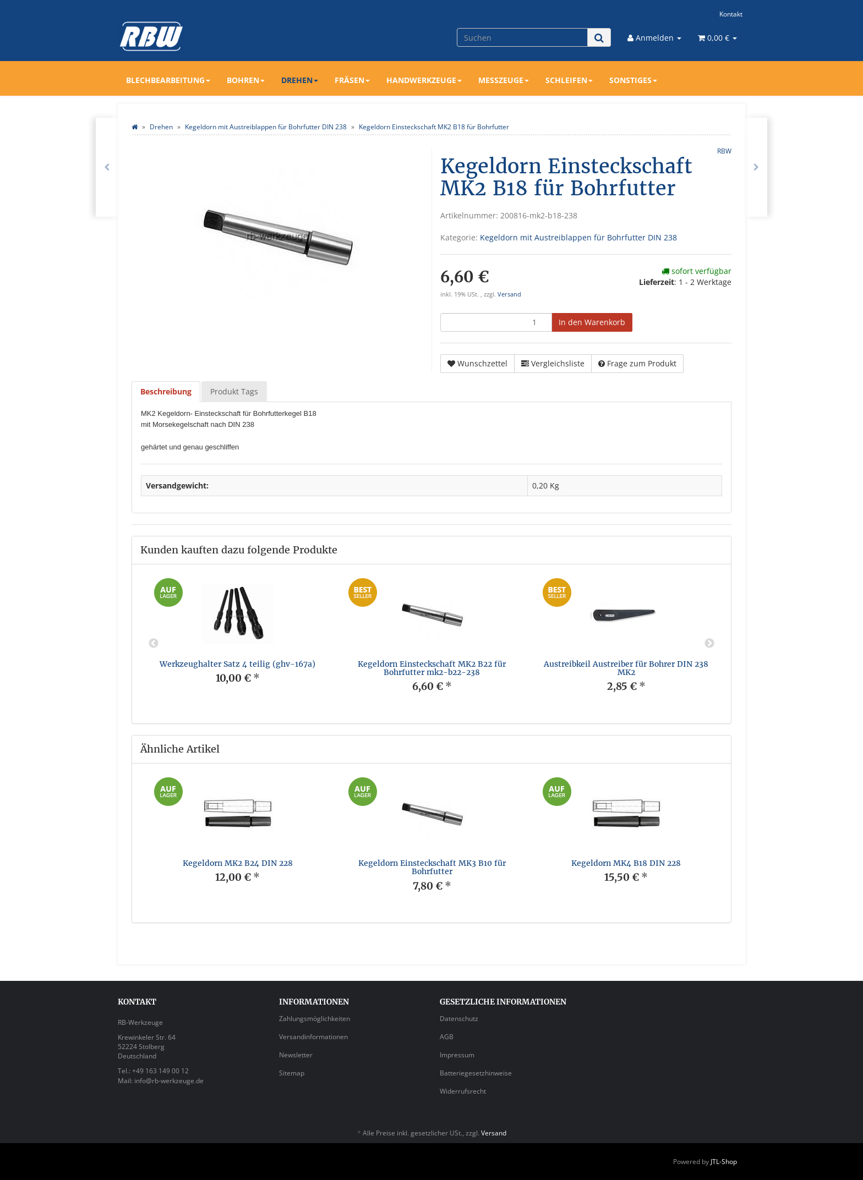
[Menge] (496, 322)
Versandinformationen (313, 1036)
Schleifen (569, 80)
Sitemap (291, 1073)
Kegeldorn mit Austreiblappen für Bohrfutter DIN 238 (578, 237)
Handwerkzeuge (424, 80)
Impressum (457, 1055)
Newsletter (296, 1055)
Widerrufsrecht (463, 1091)
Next (709, 643)
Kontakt (730, 13)
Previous (153, 643)
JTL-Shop (724, 1161)
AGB (447, 1036)
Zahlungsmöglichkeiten (314, 1018)
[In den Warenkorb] (591, 322)
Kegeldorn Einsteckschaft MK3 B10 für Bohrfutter (432, 867)
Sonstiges (633, 80)
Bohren (246, 80)
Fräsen (352, 80)
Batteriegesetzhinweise (476, 1073)
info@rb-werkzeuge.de (169, 1080)
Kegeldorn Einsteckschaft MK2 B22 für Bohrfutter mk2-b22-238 (432, 668)
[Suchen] (522, 37)
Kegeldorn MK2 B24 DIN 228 (238, 863)
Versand (509, 294)
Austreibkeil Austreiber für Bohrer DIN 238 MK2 (626, 668)
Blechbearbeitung (168, 80)
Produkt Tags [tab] (234, 391)
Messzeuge (503, 80)
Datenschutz (459, 1018)
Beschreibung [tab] (166, 391)
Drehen (299, 80)
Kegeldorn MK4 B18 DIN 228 (626, 863)
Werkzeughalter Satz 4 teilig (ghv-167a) (237, 664)
